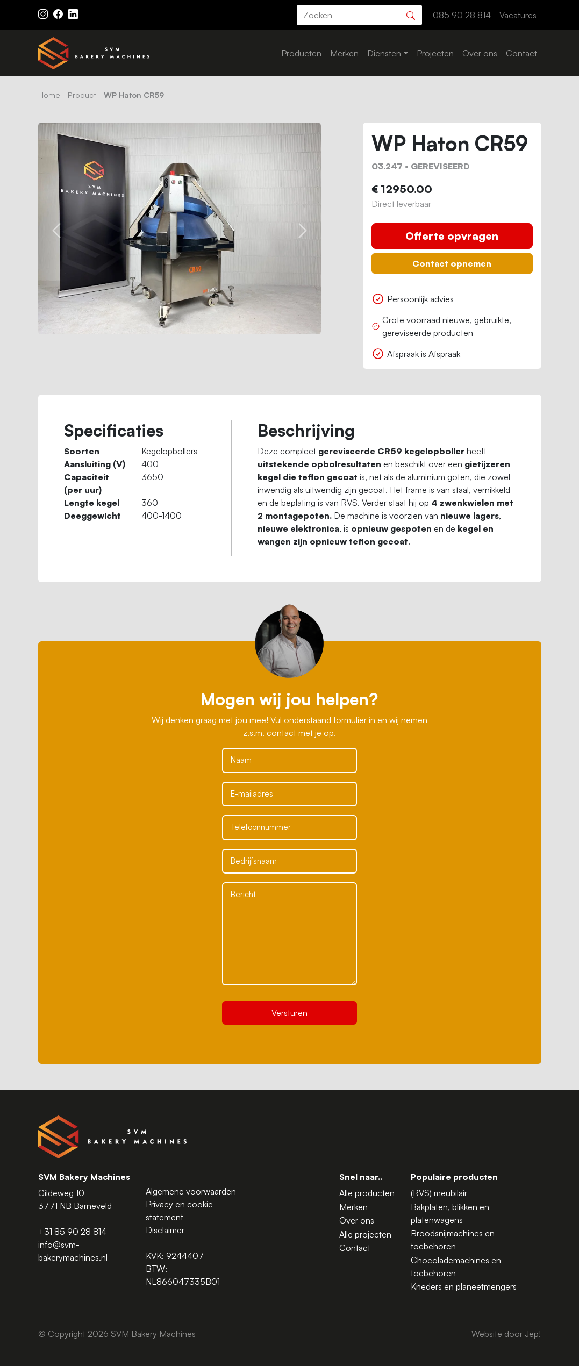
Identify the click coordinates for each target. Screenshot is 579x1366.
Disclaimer (165, 1230)
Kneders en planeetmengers (464, 1286)
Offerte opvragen (451, 235)
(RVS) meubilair (439, 1193)
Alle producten (367, 1193)
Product (82, 94)
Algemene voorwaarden (191, 1191)
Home (49, 94)
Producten (301, 53)
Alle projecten (365, 1234)
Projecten (435, 53)
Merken (344, 53)
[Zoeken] (411, 14)
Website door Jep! (506, 1333)
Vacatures (518, 15)
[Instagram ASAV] (44, 13)
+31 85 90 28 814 (72, 1231)
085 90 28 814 (462, 15)
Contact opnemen (451, 263)
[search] (359, 15)
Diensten (384, 53)
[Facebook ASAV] (59, 13)
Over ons (479, 53)
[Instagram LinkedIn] (73, 13)
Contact (521, 53)
